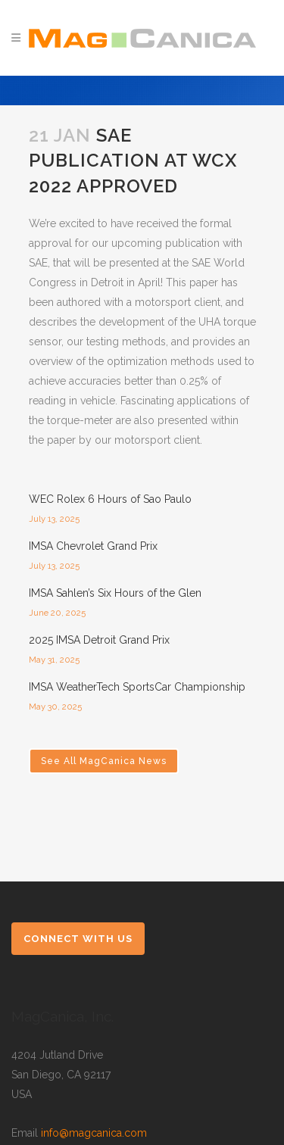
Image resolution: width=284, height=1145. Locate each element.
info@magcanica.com (94, 1133)
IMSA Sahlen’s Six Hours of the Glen (115, 593)
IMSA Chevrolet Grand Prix (93, 546)
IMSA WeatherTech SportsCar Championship (137, 687)
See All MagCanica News (104, 761)
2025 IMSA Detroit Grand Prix (99, 640)
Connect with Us (78, 938)
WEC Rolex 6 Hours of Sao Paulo (110, 499)
